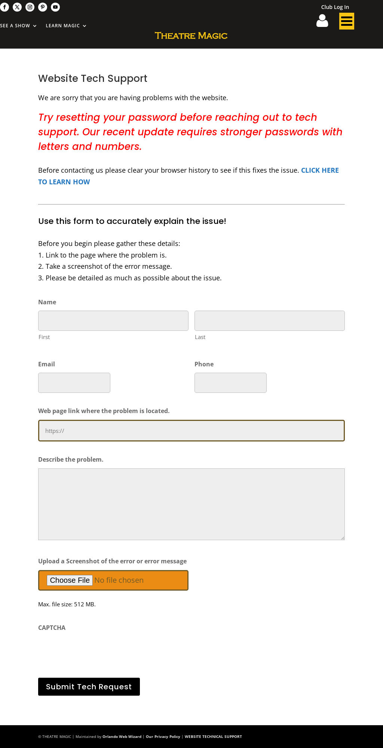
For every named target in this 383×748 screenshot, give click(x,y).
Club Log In (335, 7)
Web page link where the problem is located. (104, 411)
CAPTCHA (51, 628)
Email (46, 364)
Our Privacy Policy (163, 736)
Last (200, 337)
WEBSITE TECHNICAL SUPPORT (213, 736)
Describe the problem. (71, 459)
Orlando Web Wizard (121, 736)
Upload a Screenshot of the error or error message (112, 561)
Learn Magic (63, 26)
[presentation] (95, 651)
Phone (204, 364)
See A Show (15, 26)
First (44, 337)
